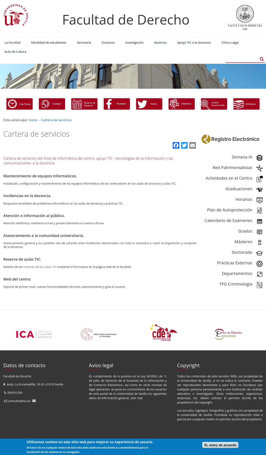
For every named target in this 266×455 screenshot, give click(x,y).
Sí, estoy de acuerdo (220, 445)
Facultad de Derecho (126, 19)
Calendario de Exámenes (228, 220)
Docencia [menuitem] (108, 42)
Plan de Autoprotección (229, 210)
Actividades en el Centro (229, 178)
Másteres (243, 241)
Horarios (243, 199)
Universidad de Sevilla (132, 394)
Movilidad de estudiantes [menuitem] (48, 42)
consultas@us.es (19, 401)
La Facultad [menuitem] (13, 42)
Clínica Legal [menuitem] (230, 42)
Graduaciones (238, 188)
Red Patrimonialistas (232, 167)
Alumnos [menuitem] (160, 42)
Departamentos (237, 273)
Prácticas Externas (234, 263)
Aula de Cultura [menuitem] (15, 51)
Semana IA (242, 157)
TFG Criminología (235, 284)
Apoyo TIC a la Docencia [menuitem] (194, 42)
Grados (245, 231)
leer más (137, 398)
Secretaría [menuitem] (84, 42)
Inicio (33, 120)
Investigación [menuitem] (134, 42)
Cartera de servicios (56, 120)
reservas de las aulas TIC (39, 267)
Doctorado (242, 252)
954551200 (15, 393)
